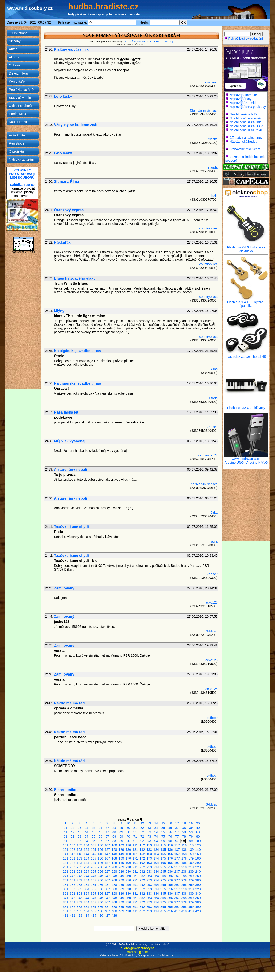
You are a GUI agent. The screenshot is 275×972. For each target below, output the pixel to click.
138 (184, 849)
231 (135, 871)
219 (191, 867)
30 (128, 828)
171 (135, 858)
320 (198, 889)
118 (184, 845)
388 (114, 907)
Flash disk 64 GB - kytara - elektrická (246, 247)
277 (177, 880)
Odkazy (14, 65)
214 (156, 867)
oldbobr (212, 718)
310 (128, 889)
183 (79, 863)
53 (149, 832)
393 (149, 907)
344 (86, 898)
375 (163, 902)
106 (100, 845)
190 (128, 863)
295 (163, 885)
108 (114, 845)
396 (170, 907)
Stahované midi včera (244, 149)
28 (114, 828)
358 (184, 898)
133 (149, 849)
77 (177, 836)
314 (156, 889)
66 (100, 836)
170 (128, 858)
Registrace (16, 143)
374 (156, 902)
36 (170, 828)
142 (72, 854)
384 (86, 907)
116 (170, 845)
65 (93, 836)
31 (135, 828)
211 (135, 867)
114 (156, 845)
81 (65, 841)
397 (177, 907)
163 (79, 858)
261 (65, 880)
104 (86, 845)
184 (86, 863)
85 (93, 841)
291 (135, 885)
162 (72, 858)
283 (79, 885)
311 (135, 889)
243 (79, 876)
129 (121, 849)
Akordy (14, 57)
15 (163, 823)
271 (135, 880)
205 (93, 867)
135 (163, 849)
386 (100, 907)
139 (191, 849)
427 (107, 915)
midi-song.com (137, 952)
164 (86, 858)
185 (93, 863)
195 (163, 863)
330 (128, 893)
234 (156, 871)
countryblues (208, 228)
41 (65, 832)
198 (184, 863)
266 (100, 880)
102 (72, 845)
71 (135, 836)
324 (86, 893)
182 (72, 863)
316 (170, 889)
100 (198, 841)
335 (163, 893)
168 (114, 858)
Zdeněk (212, 427)
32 (142, 828)
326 (100, 893)
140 (198, 849)
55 (163, 832)
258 (184, 876)
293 (149, 885)
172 (142, 858)
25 (93, 828)
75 (163, 836)
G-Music (212, 631)
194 (156, 863)
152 (142, 854)
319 (191, 889)
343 (79, 898)
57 (177, 832)
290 (128, 885)
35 (163, 828)
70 (128, 836)
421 (65, 915)
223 (79, 871)
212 (142, 867)
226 (100, 871)
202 (72, 867)
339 (191, 893)
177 (177, 858)
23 (79, 828)
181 (65, 863)
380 (198, 902)
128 (114, 849)
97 (177, 841)
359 (191, 898)
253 (149, 876)
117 (177, 845)
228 (114, 871)
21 (65, 828)
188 (114, 863)
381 (65, 907)
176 (170, 858)
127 (107, 849)
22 (72, 828)
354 (156, 898)
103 (79, 845)
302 (72, 889)
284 (86, 885)
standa (213, 167)
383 (79, 907)
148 (114, 854)
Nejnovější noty (240, 99)
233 (149, 871)
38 (184, 828)
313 (149, 889)
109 (121, 845)
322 (72, 893)
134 (156, 849)
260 (198, 876)
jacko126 (211, 602)
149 (121, 854)
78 (184, 836)
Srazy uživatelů (20, 98)
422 (72, 915)
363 (79, 902)
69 (121, 836)
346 (100, 898)
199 (191, 863)
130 (128, 849)
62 (72, 836)
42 (72, 832)
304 (86, 889)
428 (114, 915)
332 (142, 893)
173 (149, 858)
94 (156, 841)
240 (198, 871)
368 (114, 902)
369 (121, 902)
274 (156, 880)
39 (191, 828)
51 (135, 832)
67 (107, 836)
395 (163, 907)
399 (191, 907)
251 (135, 876)
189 (121, 863)
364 (86, 902)
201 (65, 867)
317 (177, 889)
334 (156, 893)
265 (93, 880)
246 (100, 876)
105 (93, 845)
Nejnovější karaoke (243, 95)
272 (142, 880)
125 (93, 849)
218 (184, 867)
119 (191, 845)
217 (177, 867)
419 (191, 911)
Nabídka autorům (21, 159)
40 (198, 828)
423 (79, 915)
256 (170, 876)
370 (128, 902)
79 (191, 836)
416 (170, 911)
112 (142, 845)
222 (72, 871)
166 (100, 858)
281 (65, 885)
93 (149, 841)
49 (121, 832)
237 (177, 871)
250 (128, 876)
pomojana (210, 82)
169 (121, 858)
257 (177, 876)
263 (79, 880)
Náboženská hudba (243, 141)
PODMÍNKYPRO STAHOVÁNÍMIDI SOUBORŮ (22, 173)
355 (163, 898)
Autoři (13, 49)
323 (79, 893)
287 (107, 885)
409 (121, 911)
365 (93, 902)
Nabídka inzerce (22, 185)
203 (79, 867)
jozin (214, 196)
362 (72, 902)
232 (142, 871)
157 (177, 854)
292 (142, 885)
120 (198, 845)
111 (135, 845)
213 (149, 867)
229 (121, 871)
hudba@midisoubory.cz (137, 948)
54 (156, 832)
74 (156, 836)
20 (198, 823)
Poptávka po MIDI (22, 89)
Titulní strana (18, 33)
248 (114, 876)
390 (128, 907)
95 (163, 841)
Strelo (213, 398)
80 (198, 836)
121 (65, 849)
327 (107, 893)
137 (177, 849)
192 (142, 863)
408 (114, 911)
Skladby (15, 41)
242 (72, 876)
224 (86, 871)
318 (184, 889)
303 (79, 889)
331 (135, 893)
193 (149, 863)
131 (135, 849)
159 (191, 854)
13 (149, 823)
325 (93, 893)
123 (79, 849)
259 (191, 876)
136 (170, 849)
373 (149, 902)
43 (79, 832)
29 (121, 828)
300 (198, 885)
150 (128, 854)
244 (86, 876)
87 (107, 841)
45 (93, 832)
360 (198, 898)
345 (93, 898)
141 (65, 854)
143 (79, 854)
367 (107, 902)
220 (198, 867)
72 (142, 836)
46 (100, 832)
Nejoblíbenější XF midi (245, 130)
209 (121, 867)
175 (163, 858)
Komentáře (17, 81)
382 (72, 907)
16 (170, 823)
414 (156, 911)
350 (128, 898)
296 (170, 885)
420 (198, 911)
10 (128, 823)
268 (114, 880)
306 (100, 889)
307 (107, 889)
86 (100, 841)
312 (142, 889)
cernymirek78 (208, 455)
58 (184, 832)
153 (149, 854)
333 (149, 893)
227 (107, 871)
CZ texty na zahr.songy (245, 137)
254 (156, 876)
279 (191, 880)
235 (163, 871)
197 (177, 863)
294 (156, 885)
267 (107, 880)
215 (163, 867)
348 (114, 898)
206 (100, 867)
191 (135, 863)
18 (184, 823)
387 (107, 907)
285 (93, 885)
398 (184, 907)
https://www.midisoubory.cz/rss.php (149, 41)
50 (128, 832)
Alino (214, 369)
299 (191, 885)
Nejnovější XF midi (242, 103)
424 (86, 915)
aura (214, 541)
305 (93, 889)
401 (65, 911)
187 (107, 863)
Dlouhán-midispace (204, 110)
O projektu (16, 151)
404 (86, 911)
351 (135, 898)
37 (177, 828)
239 (191, 871)
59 (191, 832)
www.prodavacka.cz (246, 457)
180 (198, 858)
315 (163, 889)
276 (170, 880)
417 (177, 911)
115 (163, 845)
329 (121, 893)
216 (170, 867)
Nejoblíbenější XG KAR (246, 126)
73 (149, 836)
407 (107, 911)
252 (142, 876)
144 (86, 854)
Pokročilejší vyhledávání (243, 38)
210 (128, 867)
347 (107, 898)
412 (142, 911)
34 (156, 828)
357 (177, 898)
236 (170, 871)
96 (170, 841)
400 (198, 907)
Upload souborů (20, 106)
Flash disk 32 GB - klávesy (246, 406)
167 (107, 858)
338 (184, 893)
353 (149, 898)
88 (114, 841)
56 (170, 832)
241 (65, 876)
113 (149, 845)
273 (149, 880)
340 (198, 893)
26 (100, 828)
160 (198, 854)
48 (114, 832)
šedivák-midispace (204, 484)
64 (86, 836)
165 (93, 858)
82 (72, 841)
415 (163, 911)
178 (184, 858)
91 (135, 841)
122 (72, 849)
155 (163, 854)
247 (107, 876)
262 (72, 880)
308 (114, 889)
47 (107, 832)
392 (142, 907)
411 (135, 911)
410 (128, 911)
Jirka (214, 512)
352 (142, 898)
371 (135, 902)
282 (72, 885)
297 (177, 885)
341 (65, 898)
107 (107, 845)
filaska (213, 139)
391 (135, 907)
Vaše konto (17, 135)
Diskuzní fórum (19, 73)
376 (170, 902)
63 (79, 836)
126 (100, 849)
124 (86, 849)
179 (191, 858)
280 (198, 880)
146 (100, 854)
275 (163, 880)
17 (177, 823)
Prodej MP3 (17, 114)
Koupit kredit (18, 122)
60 (198, 832)
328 (114, 893)
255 (163, 876)
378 (184, 902)
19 (191, 823)
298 (184, 885)
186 (100, 863)
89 (121, 841)
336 (170, 893)
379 (191, 902)
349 (121, 898)
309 (121, 889)
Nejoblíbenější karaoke (245, 118)
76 (170, 836)
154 (156, 854)
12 (142, 823)
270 (128, 880)
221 (65, 871)
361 (65, 902)
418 (184, 911)
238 (184, 871)
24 (86, 828)
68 (114, 836)
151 (135, 854)
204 (86, 867)
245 (93, 876)
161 (65, 858)
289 (121, 885)
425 (93, 915)
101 (65, 845)
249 (121, 876)
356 (170, 898)
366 (100, 902)
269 (121, 880)
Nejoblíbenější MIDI (243, 114)
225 (93, 871)
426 (100, 915)
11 (135, 823)
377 (177, 902)
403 (79, 911)
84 (86, 841)
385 (93, 907)
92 (142, 841)
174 (156, 858)
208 (114, 867)
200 (198, 863)
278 (184, 880)
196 (170, 863)
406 (100, 911)
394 (156, 907)
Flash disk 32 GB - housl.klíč (246, 355)
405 (93, 911)
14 (156, 823)
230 (128, 871)
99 (191, 841)
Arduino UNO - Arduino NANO (246, 462)
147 (107, 854)
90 (128, 841)
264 (86, 880)
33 (149, 828)
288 (114, 885)
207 (107, 867)
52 (142, 832)
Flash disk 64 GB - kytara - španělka (246, 302)
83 (79, 841)
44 (86, 832)
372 (142, 902)
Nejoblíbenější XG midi (245, 122)
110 (128, 845)
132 (142, 849)
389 (121, 907)
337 (177, 893)
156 (170, 854)
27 (107, 828)
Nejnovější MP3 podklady (247, 107)
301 (65, 889)
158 (184, 854)
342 (72, 898)
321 (65, 893)
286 (100, 885)
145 (93, 854)
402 (72, 911)
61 (65, 836)
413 (149, 911)
